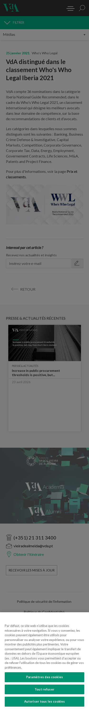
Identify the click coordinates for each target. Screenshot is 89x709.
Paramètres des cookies (44, 700)
